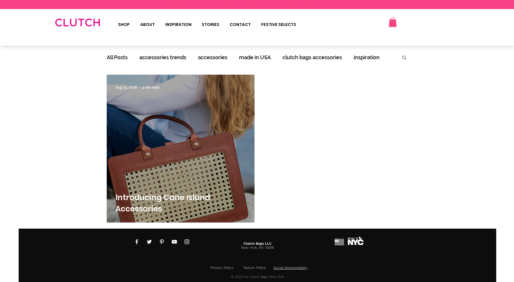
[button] (393, 22)
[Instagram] (187, 242)
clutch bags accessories (312, 57)
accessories (212, 57)
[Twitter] (149, 242)
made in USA (255, 57)
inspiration (367, 57)
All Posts (117, 57)
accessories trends (162, 57)
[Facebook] (137, 242)
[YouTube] (174, 242)
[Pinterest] (162, 242)
